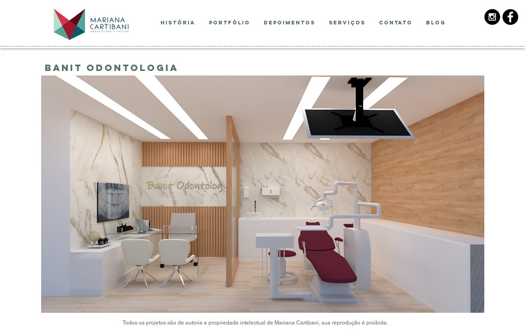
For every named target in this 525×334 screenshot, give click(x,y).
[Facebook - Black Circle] (510, 17)
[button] (262, 194)
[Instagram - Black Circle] (492, 17)
